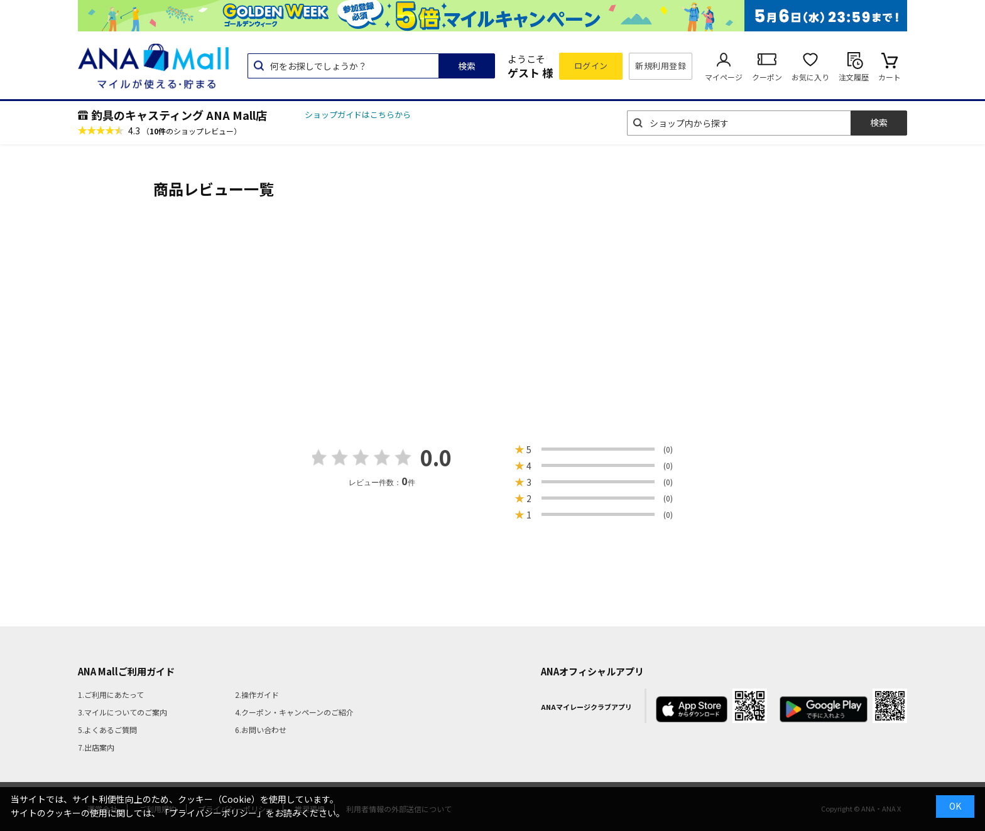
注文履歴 (854, 77)
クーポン (767, 77)
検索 (467, 66)
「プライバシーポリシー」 (213, 813)
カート (889, 77)
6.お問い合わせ (260, 729)
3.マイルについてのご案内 (122, 712)
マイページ (724, 77)
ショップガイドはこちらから (358, 115)
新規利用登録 (660, 66)
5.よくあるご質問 (107, 729)
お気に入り (810, 77)
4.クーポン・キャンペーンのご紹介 (294, 712)
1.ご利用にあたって (111, 694)
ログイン (591, 66)
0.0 (436, 457)
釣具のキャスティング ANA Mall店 (179, 115)
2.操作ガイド (257, 694)
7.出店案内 (96, 747)
